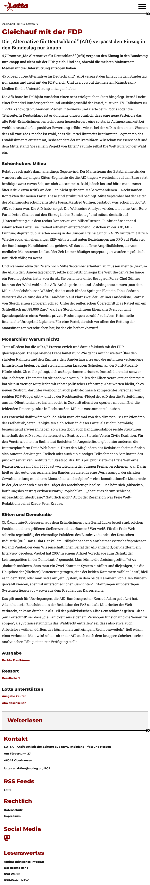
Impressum (12, 816)
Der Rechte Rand (16, 868)
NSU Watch (12, 874)
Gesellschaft (11, 678)
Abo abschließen (14, 703)
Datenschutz (13, 810)
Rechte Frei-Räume (16, 660)
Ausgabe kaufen (14, 696)
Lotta (8, 790)
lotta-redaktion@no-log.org (24, 768)
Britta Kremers (27, 23)
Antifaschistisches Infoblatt (24, 862)
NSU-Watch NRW (16, 880)
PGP (47, 768)
